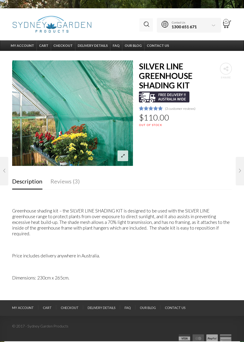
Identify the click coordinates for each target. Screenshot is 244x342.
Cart (47, 309)
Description (27, 182)
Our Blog (148, 309)
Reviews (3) (65, 182)
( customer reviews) (180, 109)
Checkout (70, 309)
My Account (23, 309)
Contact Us (175, 309)
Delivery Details (102, 309)
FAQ (128, 309)
